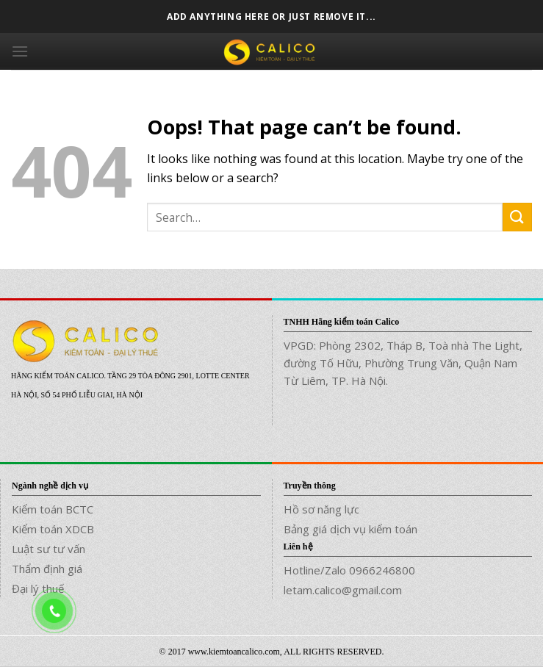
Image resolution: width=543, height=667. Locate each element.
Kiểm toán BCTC (52, 509)
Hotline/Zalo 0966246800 (349, 570)
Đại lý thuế (38, 588)
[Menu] (20, 51)
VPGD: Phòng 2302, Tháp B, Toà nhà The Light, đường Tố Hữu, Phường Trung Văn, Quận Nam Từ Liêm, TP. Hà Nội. (403, 363)
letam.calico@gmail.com (343, 590)
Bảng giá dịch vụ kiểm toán (350, 529)
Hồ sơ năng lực (321, 509)
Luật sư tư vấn (48, 548)
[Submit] (517, 217)
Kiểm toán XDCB (53, 529)
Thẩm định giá (47, 568)
